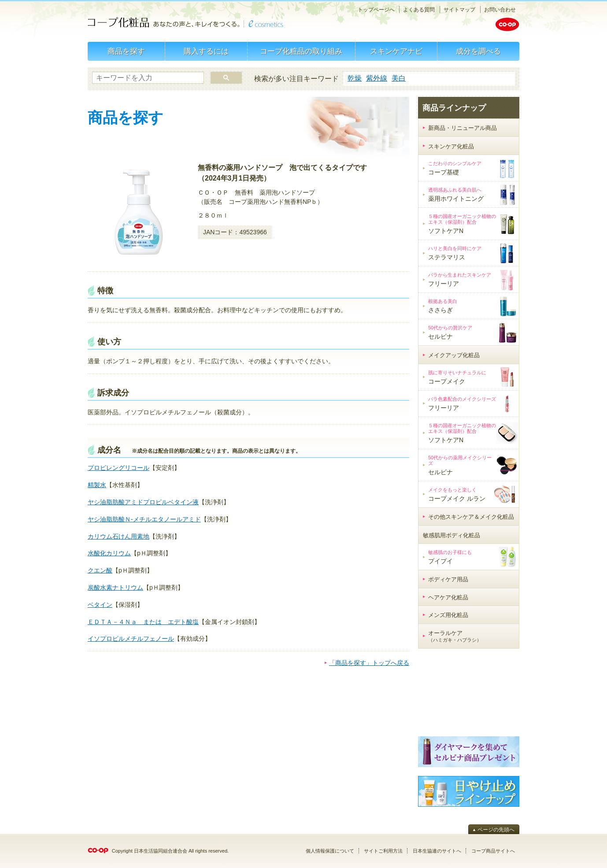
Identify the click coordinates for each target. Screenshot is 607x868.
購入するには (206, 51)
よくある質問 (419, 10)
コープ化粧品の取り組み (301, 51)
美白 (399, 78)
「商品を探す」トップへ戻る (369, 662)
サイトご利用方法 (383, 850)
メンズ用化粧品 (448, 615)
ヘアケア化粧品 (448, 597)
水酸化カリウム (109, 553)
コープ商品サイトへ (493, 850)
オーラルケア (454, 636)
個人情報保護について (330, 850)
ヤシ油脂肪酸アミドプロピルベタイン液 (143, 502)
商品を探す (126, 51)
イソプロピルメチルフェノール (131, 638)
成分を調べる (478, 51)
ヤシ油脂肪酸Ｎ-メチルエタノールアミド (144, 519)
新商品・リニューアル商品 (462, 128)
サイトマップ (459, 10)
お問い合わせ (500, 10)
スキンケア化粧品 (451, 146)
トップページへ (376, 10)
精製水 (97, 484)
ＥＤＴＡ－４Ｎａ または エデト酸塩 (143, 621)
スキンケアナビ (396, 51)
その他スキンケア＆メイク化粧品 (471, 516)
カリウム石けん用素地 (118, 536)
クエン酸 (100, 570)
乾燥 (355, 78)
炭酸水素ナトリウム (115, 587)
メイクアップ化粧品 (454, 355)
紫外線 (376, 78)
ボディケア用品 (448, 579)
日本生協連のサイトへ (437, 850)
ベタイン (100, 604)
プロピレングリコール (118, 467)
